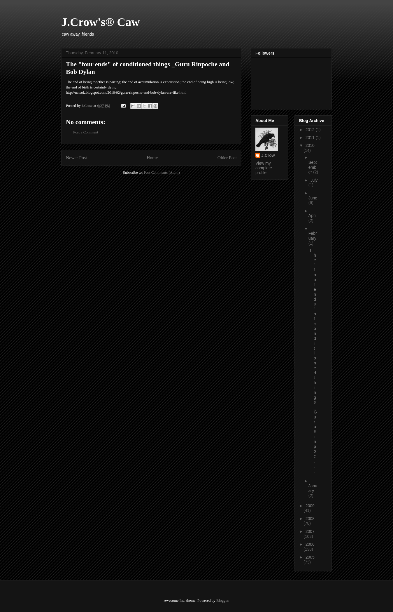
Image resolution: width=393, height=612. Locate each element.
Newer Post (76, 157)
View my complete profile (263, 168)
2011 (311, 137)
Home (152, 157)
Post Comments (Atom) (162, 172)
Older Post (227, 157)
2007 (310, 531)
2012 (311, 129)
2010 (310, 145)
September (312, 167)
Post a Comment (85, 132)
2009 (310, 505)
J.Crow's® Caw (100, 22)
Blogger (222, 600)
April (312, 215)
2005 (310, 557)
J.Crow (268, 155)
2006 (310, 544)
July (313, 180)
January (312, 488)
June (312, 198)
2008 (310, 518)
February (312, 236)
